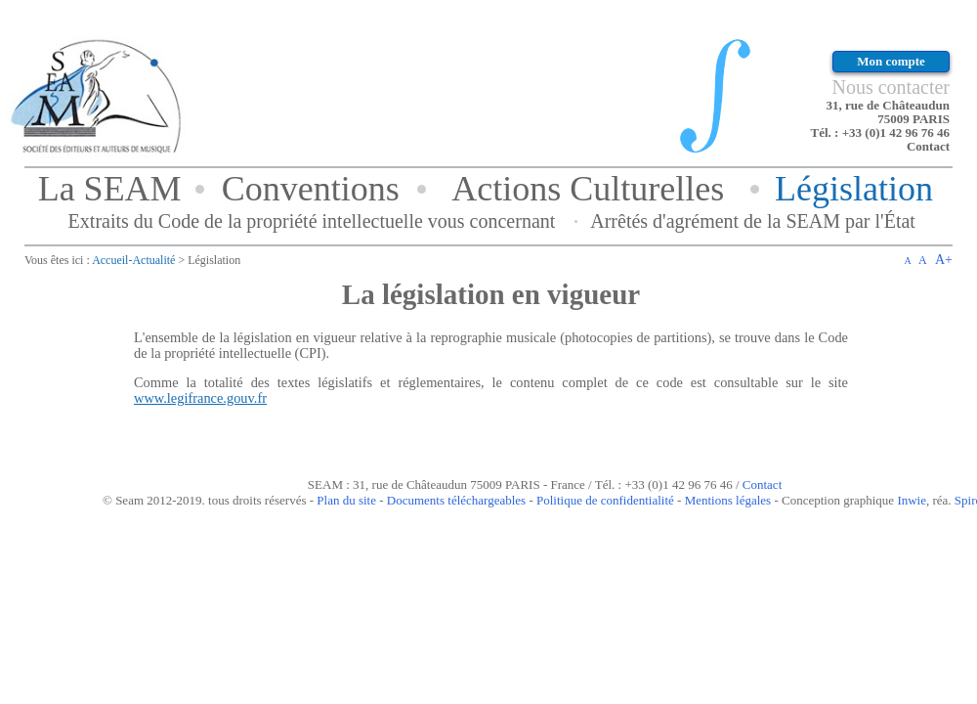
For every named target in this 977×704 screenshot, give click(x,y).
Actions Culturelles (587, 188)
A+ (944, 259)
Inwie (911, 500)
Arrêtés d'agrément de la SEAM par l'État (752, 221)
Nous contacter (890, 87)
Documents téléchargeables (456, 500)
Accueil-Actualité (133, 260)
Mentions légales (728, 500)
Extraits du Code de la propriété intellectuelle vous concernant (312, 221)
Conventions (311, 188)
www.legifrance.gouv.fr (200, 398)
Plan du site (346, 500)
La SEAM (110, 188)
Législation (854, 188)
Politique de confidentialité (605, 500)
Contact (928, 146)
